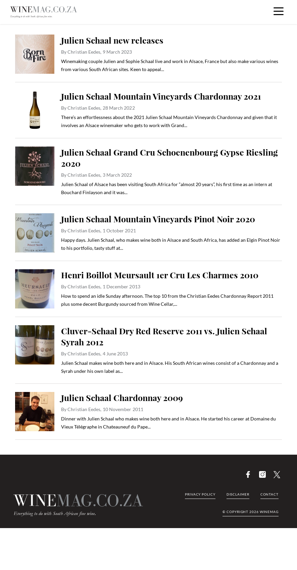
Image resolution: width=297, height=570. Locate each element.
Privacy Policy (200, 494)
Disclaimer (238, 494)
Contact (269, 494)
